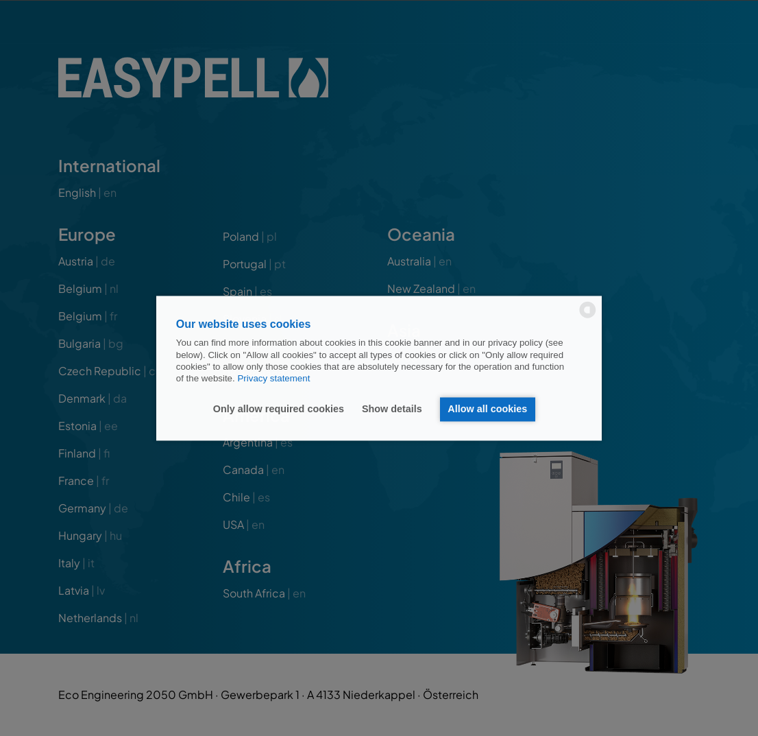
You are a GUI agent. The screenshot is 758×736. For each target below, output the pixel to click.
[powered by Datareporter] (587, 316)
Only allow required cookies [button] (278, 409)
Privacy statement (273, 379)
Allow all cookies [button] (487, 409)
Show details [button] (392, 409)
